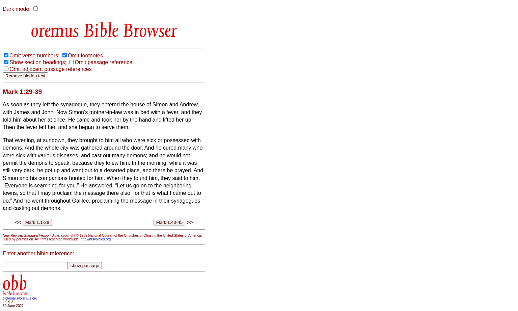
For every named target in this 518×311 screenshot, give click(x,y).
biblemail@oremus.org (20, 298)
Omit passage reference (103, 62)
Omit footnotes (85, 55)
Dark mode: (17, 9)
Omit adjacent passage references (50, 69)
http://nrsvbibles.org (96, 239)
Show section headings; (37, 62)
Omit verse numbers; (34, 55)
